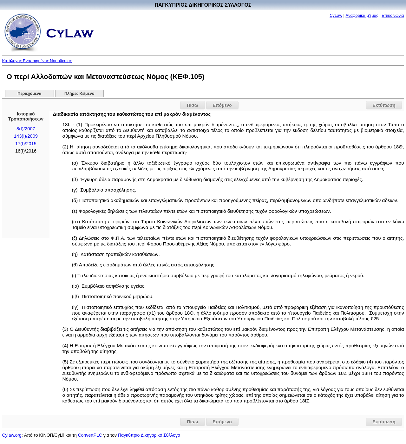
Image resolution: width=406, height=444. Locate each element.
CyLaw (336, 15)
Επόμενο (222, 105)
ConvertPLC (90, 435)
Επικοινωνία (393, 15)
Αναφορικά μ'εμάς (362, 15)
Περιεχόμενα (29, 93)
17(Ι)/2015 (25, 143)
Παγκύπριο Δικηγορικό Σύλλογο (149, 435)
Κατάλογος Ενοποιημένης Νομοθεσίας (37, 60)
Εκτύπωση (384, 105)
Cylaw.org (11, 435)
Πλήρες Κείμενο (79, 93)
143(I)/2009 (26, 136)
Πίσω (192, 105)
